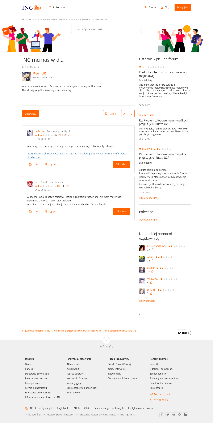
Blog (167, 7)
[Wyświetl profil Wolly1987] (153, 278)
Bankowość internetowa (78, 19)
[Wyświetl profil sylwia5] (152, 289)
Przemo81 (39, 73)
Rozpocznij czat (162, 394)
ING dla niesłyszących (41, 408)
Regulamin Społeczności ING (36, 330)
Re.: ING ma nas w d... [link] (100, 19)
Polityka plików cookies (140, 408)
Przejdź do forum (148, 197)
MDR (86, 408)
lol (36, 182)
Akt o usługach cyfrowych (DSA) (120, 330)
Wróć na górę (106, 346)
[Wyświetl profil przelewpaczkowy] (157, 245)
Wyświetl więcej (147, 300)
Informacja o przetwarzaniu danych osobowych (77, 330)
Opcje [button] (113, 113)
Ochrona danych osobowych (109, 408)
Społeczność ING (23, 19)
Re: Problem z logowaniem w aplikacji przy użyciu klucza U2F (163, 122)
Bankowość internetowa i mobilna (51, 19)
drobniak (39, 131)
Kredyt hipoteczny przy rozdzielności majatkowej (163, 74)
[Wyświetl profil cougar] (151, 267)
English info (63, 408)
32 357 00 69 (161, 400)
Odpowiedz (30, 113)
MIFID (77, 408)
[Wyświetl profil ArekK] (151, 256)
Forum (152, 7)
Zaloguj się (182, 7)
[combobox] (106, 29)
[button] (124, 113)
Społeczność (59, 7)
